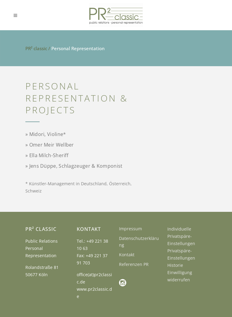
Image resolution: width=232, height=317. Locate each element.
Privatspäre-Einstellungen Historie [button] (181, 258)
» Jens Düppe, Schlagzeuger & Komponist (73, 166)
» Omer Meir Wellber (49, 144)
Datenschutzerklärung (139, 241)
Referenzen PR (134, 264)
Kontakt (126, 254)
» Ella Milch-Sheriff (46, 155)
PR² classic (36, 48)
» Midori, (45, 134)
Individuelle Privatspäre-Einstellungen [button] (181, 236)
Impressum (130, 228)
